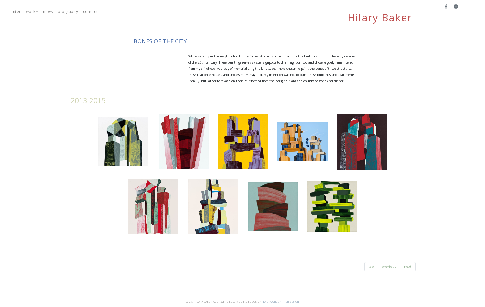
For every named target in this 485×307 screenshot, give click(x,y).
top (371, 266)
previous (389, 266)
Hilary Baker (380, 17)
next (408, 266)
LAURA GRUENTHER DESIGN (281, 301)
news (48, 11)
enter (16, 11)
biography (68, 11)
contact (90, 11)
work (31, 11)
